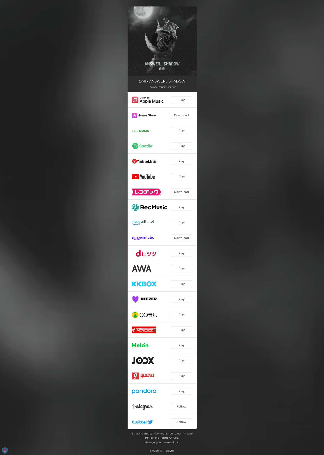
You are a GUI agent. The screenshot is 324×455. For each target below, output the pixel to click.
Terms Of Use (169, 437)
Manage (149, 442)
